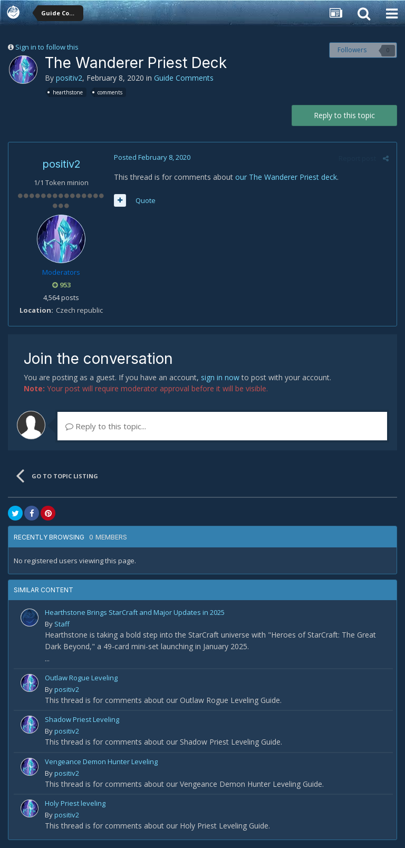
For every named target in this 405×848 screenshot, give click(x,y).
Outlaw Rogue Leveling (81, 677)
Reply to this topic (344, 115)
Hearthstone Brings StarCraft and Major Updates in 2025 (135, 612)
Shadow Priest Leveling (82, 719)
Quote (146, 200)
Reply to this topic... (105, 426)
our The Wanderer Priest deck (286, 177)
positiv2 (69, 78)
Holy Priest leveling (75, 803)
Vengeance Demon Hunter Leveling (101, 761)
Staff (62, 624)
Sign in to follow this (47, 47)
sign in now (220, 377)
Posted (152, 157)
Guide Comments (184, 78)
